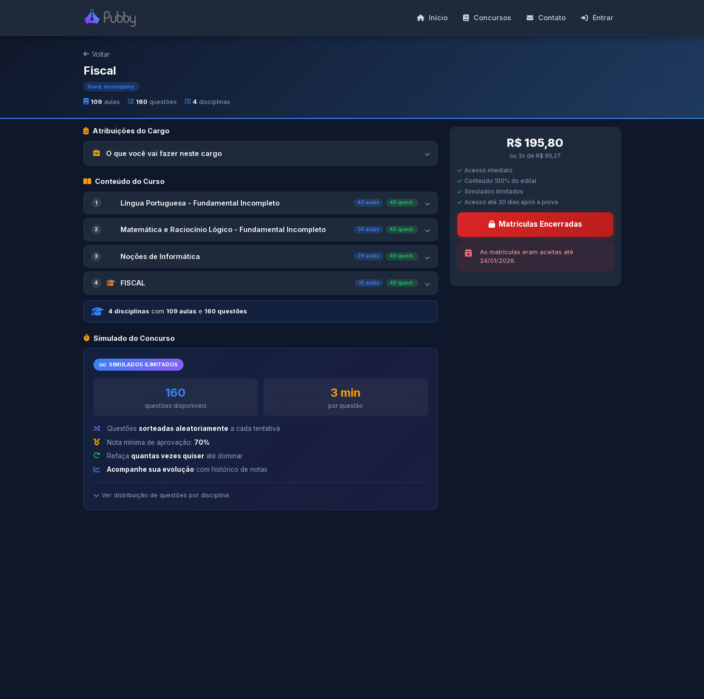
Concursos (487, 17)
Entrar (597, 17)
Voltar (96, 54)
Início (432, 17)
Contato (546, 17)
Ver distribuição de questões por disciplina (161, 495)
